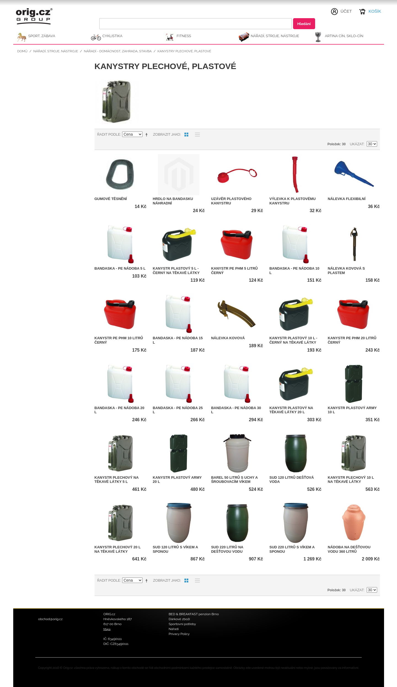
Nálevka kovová (228, 338)
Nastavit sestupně (147, 134)
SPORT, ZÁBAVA (41, 36)
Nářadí (174, 629)
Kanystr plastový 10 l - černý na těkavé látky (293, 340)
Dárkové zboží (179, 619)
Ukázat (357, 144)
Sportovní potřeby (182, 624)
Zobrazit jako (166, 134)
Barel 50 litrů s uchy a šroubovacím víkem (234, 479)
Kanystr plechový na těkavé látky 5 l (117, 479)
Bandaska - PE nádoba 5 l (120, 268)
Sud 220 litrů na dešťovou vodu (227, 549)
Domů (22, 51)
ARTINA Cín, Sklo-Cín (344, 36)
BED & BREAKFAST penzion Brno (194, 614)
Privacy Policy (179, 634)
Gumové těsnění (111, 199)
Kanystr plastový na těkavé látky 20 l (291, 410)
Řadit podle (108, 134)
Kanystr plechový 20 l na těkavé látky (118, 549)
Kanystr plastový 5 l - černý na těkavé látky (176, 270)
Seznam (196, 134)
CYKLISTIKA (112, 36)
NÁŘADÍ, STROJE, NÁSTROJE (275, 36)
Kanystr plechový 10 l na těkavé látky (351, 479)
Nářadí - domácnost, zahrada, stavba (118, 51)
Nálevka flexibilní (347, 199)
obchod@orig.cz (50, 619)
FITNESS (184, 36)
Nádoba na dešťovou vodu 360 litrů (349, 549)
